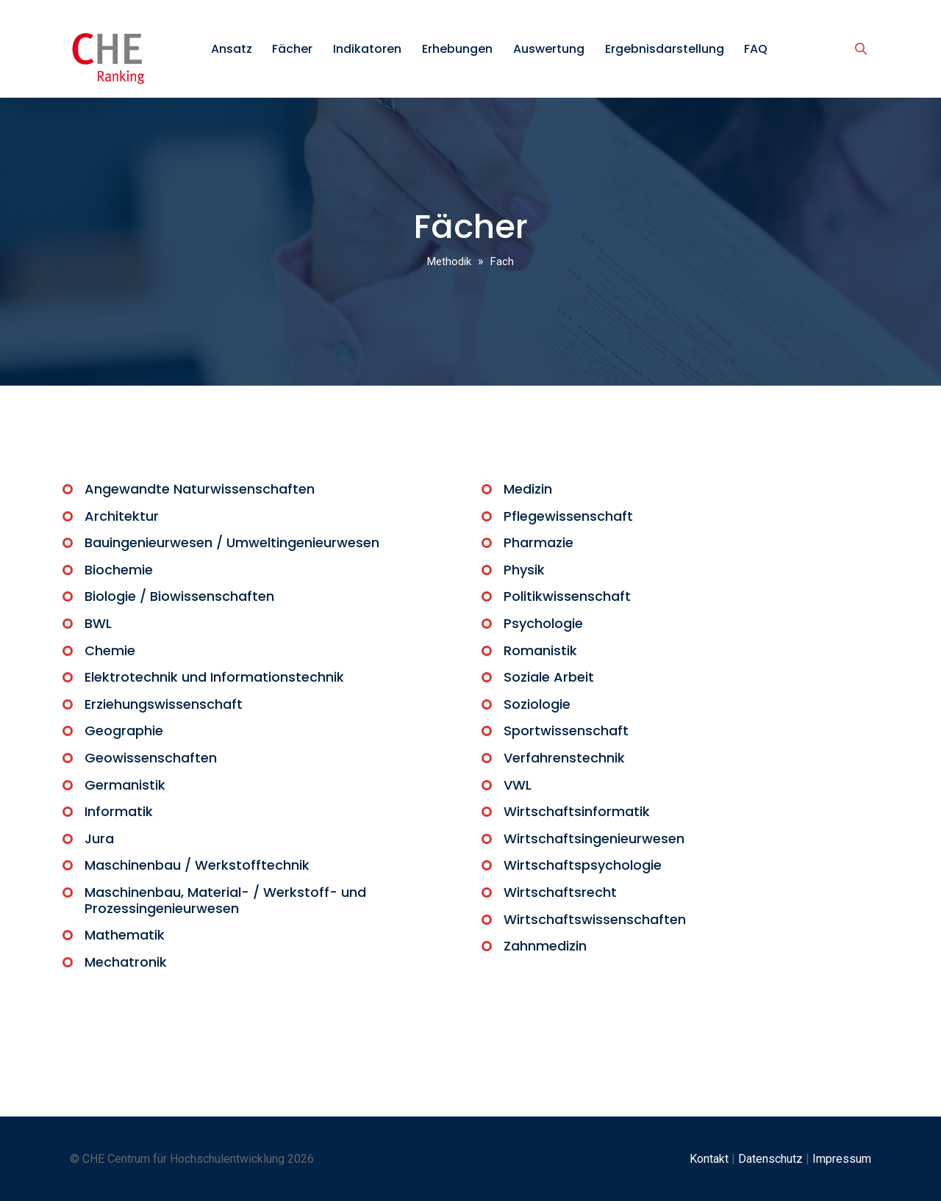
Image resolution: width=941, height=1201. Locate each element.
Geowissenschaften (151, 758)
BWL (98, 623)
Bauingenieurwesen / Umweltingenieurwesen (232, 542)
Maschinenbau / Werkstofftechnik (197, 865)
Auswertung (548, 48)
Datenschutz (770, 1159)
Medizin (528, 489)
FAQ (756, 48)
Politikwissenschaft (567, 596)
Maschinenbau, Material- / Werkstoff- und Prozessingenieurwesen (225, 900)
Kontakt (709, 1159)
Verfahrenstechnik (564, 758)
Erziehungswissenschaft (164, 704)
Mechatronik (126, 962)
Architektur (122, 516)
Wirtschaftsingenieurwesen (594, 838)
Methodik (449, 261)
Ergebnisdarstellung (664, 48)
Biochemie (119, 569)
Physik (524, 569)
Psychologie (543, 623)
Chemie (110, 650)
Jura (99, 838)
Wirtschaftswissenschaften (595, 919)
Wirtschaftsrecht (560, 892)
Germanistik (125, 785)
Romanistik (540, 650)
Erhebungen (457, 48)
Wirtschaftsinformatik (577, 811)
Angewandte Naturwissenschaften (200, 489)
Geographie (124, 730)
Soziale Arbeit (549, 677)
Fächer (292, 48)
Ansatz (231, 48)
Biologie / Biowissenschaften (179, 596)
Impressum (841, 1159)
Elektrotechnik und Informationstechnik (214, 677)
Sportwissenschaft (566, 730)
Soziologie (537, 704)
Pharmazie (538, 542)
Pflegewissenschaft (568, 516)
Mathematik (125, 935)
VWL (518, 785)
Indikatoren (367, 48)
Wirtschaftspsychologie (583, 865)
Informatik (119, 811)
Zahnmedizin (545, 946)
